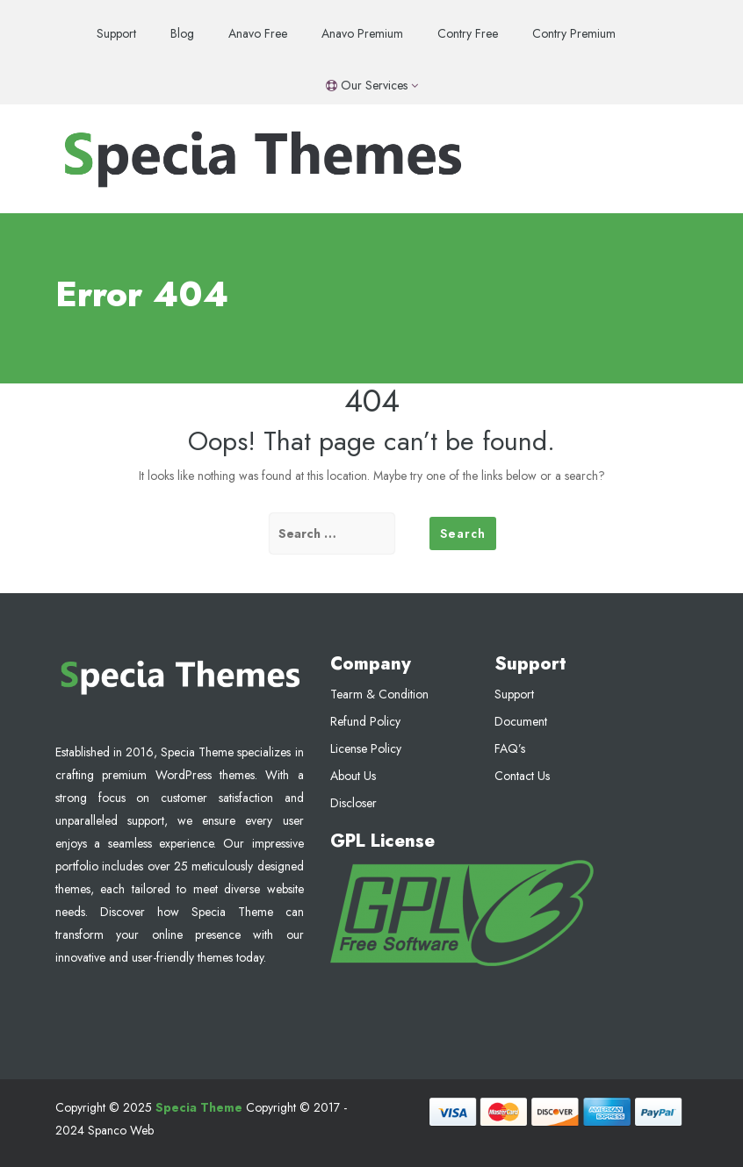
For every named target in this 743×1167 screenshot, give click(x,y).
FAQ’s (509, 748)
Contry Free (467, 33)
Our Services (372, 85)
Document (520, 721)
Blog (182, 33)
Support (116, 33)
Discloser (353, 803)
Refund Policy (365, 721)
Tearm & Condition (379, 694)
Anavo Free (257, 33)
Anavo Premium (362, 33)
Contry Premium (574, 33)
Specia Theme (198, 1107)
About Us (353, 775)
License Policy (365, 748)
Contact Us (522, 775)
